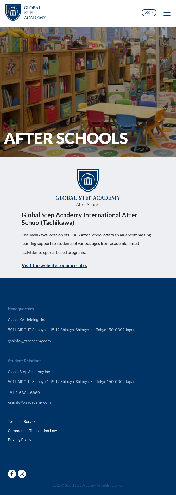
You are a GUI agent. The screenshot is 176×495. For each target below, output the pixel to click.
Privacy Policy (19, 440)
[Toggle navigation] (167, 14)
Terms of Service (22, 422)
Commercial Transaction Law (32, 431)
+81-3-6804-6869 (24, 393)
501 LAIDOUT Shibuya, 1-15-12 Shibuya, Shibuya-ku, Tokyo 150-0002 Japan (71, 329)
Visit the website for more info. (54, 265)
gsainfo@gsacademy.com (29, 341)
